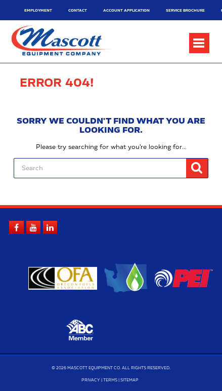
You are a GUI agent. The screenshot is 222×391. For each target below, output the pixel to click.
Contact (77, 10)
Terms (110, 380)
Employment (38, 10)
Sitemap (129, 380)
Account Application (126, 10)
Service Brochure (185, 10)
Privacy (90, 380)
